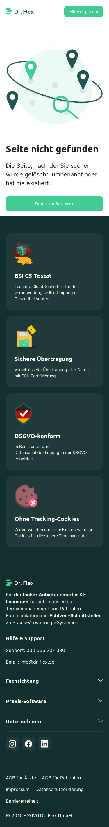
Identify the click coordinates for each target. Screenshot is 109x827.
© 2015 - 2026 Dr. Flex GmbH (39, 815)
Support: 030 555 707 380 (35, 650)
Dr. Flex (24, 11)
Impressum (18, 789)
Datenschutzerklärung (59, 789)
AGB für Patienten (61, 778)
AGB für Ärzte (21, 778)
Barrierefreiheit (22, 801)
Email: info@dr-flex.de (30, 662)
